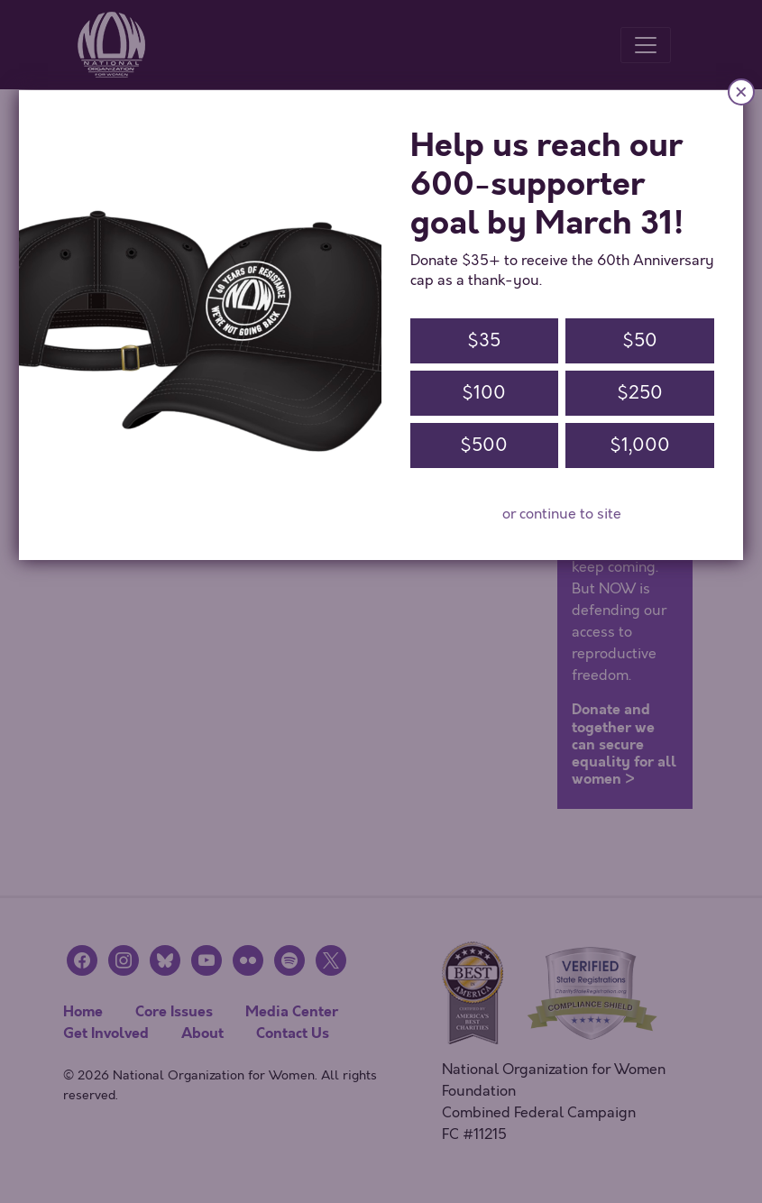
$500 (484, 445)
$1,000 (640, 445)
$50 (639, 340)
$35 (483, 340)
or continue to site (561, 514)
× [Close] (741, 91)
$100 (484, 393)
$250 (640, 393)
